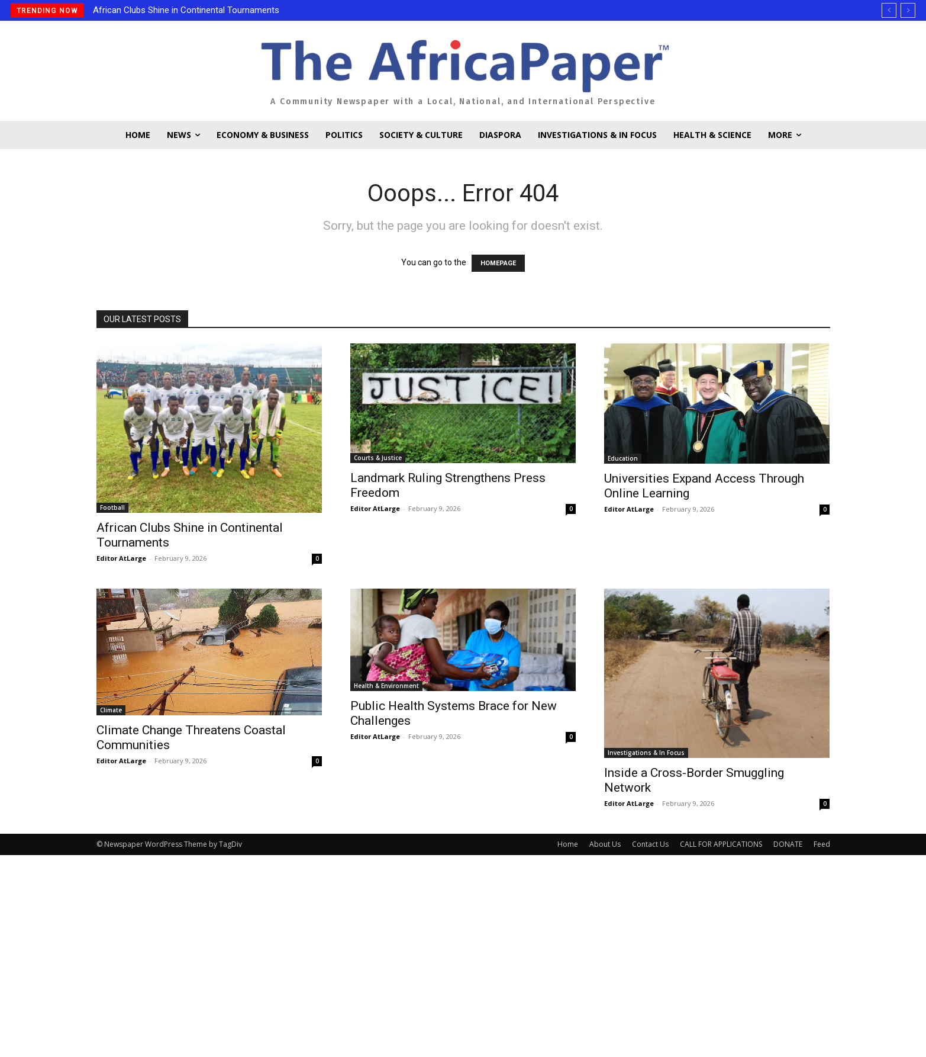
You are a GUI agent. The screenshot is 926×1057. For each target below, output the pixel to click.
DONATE (787, 844)
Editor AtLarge (121, 558)
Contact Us (650, 844)
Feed (822, 844)
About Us (605, 844)
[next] (908, 10)
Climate (111, 710)
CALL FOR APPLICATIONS (721, 844)
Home (567, 844)
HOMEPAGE (498, 263)
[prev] (889, 10)
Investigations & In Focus (646, 752)
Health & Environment (386, 686)
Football (112, 507)
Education (623, 458)
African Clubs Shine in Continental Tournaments (186, 10)
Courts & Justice (378, 458)
